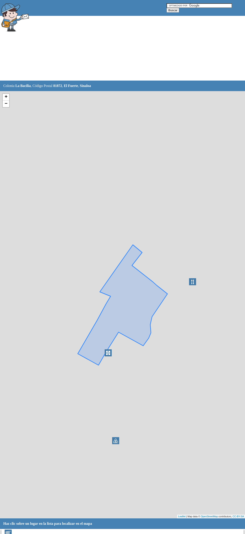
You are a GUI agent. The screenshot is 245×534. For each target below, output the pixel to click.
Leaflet (182, 516)
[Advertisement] (111, 48)
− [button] (6, 104)
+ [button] (6, 97)
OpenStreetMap (209, 516)
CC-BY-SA (238, 516)
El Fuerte (71, 86)
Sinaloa (85, 86)
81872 (57, 86)
